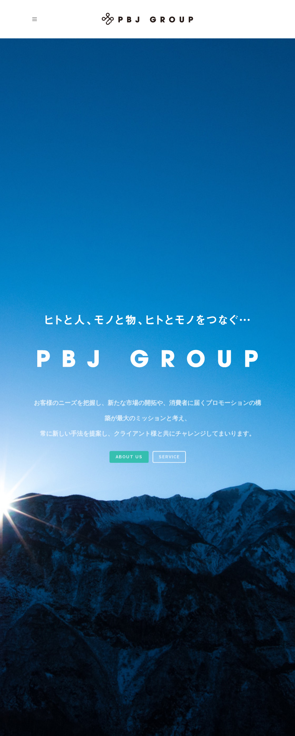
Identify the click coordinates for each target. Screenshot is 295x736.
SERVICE (169, 460)
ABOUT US (129, 460)
